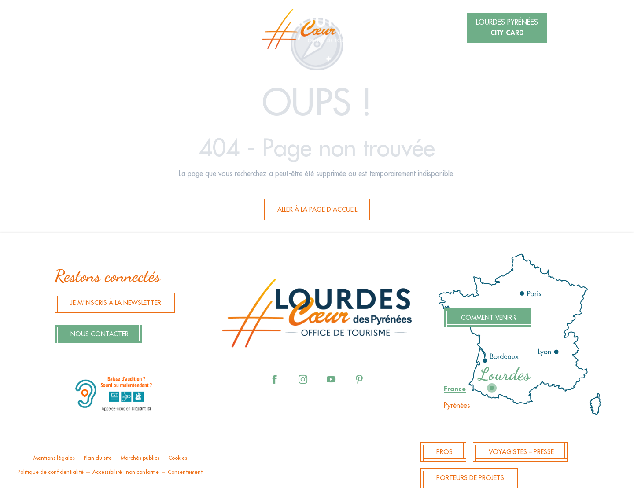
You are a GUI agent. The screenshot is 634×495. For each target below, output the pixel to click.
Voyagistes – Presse (521, 452)
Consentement (185, 472)
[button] (138, 28)
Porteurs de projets (470, 478)
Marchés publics (140, 458)
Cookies (177, 458)
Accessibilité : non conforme (125, 472)
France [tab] (455, 388)
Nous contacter (99, 334)
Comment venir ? (489, 318)
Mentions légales (54, 458)
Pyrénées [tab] (457, 405)
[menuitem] (317, 29)
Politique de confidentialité (51, 472)
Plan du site (98, 458)
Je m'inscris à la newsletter (115, 303)
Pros (444, 452)
